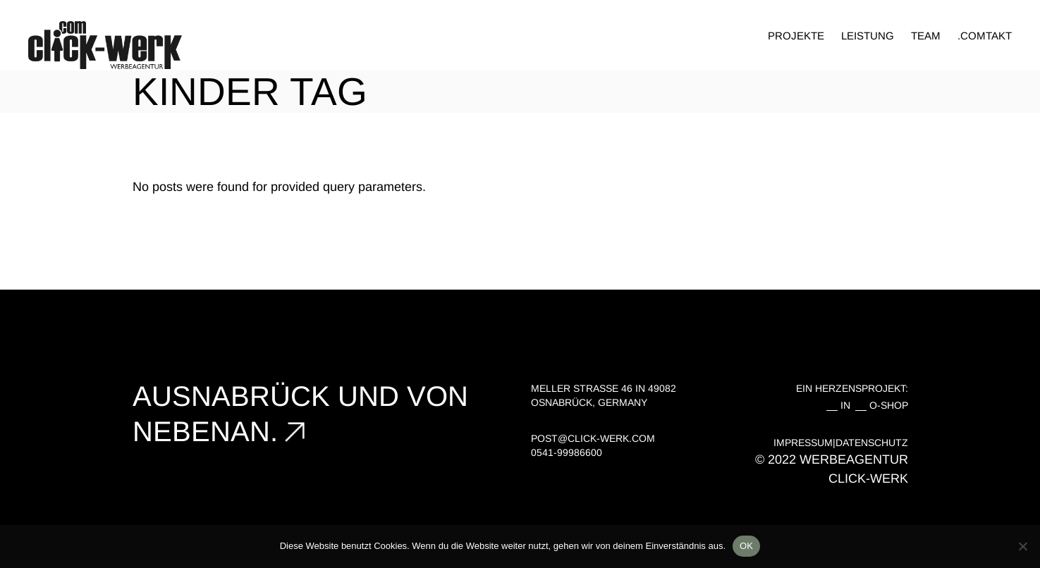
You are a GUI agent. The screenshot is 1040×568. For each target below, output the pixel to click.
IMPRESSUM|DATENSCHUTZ (840, 442)
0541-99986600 (566, 452)
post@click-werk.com (593, 438)
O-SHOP (888, 405)
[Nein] (1022, 546)
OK (746, 546)
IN (848, 405)
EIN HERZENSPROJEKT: (852, 388)
